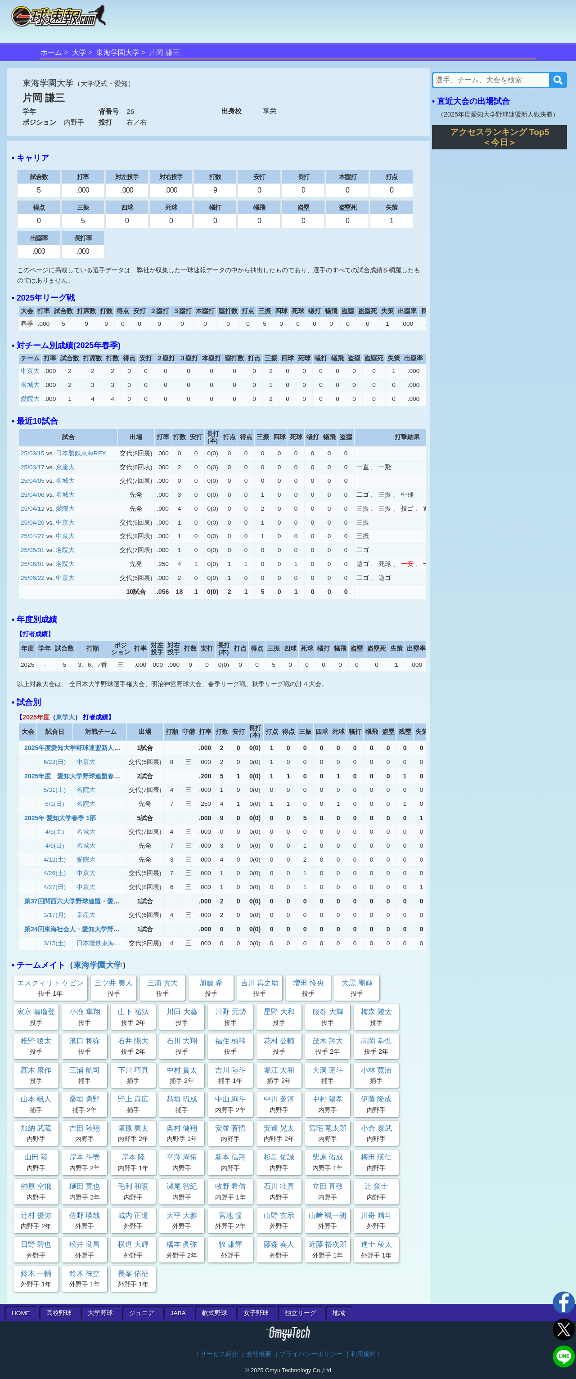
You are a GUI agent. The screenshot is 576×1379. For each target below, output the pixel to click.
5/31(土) (55, 789)
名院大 (65, 550)
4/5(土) (54, 831)
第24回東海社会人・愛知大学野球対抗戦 (81, 929)
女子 (256, 1313)
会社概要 (258, 1354)
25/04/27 (33, 536)
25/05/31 (33, 550)
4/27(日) (55, 887)
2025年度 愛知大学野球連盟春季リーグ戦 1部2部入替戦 (107, 776)
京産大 (65, 467)
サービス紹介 (219, 1354)
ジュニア (141, 1313)
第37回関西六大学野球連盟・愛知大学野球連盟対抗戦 (100, 901)
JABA (178, 1313)
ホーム (51, 52)
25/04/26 (33, 522)
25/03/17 (33, 467)
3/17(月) (55, 915)
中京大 (30, 371)
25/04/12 (33, 508)
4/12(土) (55, 859)
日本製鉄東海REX (81, 453)
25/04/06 (33, 494)
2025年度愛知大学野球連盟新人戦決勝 (78, 747)
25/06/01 (33, 564)
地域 (339, 1313)
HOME (21, 1313)
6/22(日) (55, 762)
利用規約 (363, 1354)
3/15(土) (55, 943)
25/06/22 (33, 578)
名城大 (30, 385)
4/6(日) (54, 845)
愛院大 (30, 398)
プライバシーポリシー (310, 1354)
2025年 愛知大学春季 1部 (60, 818)
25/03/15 (33, 453)
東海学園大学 (118, 52)
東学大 (65, 717)
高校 (59, 1313)
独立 (300, 1313)
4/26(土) (55, 873)
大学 (79, 52)
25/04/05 (33, 480)
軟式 (214, 1313)
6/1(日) (54, 803)
